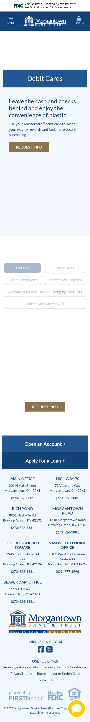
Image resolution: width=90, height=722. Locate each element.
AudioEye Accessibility (21, 667)
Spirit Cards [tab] (64, 276)
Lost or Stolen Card (65, 673)
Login (79, 20)
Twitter (49, 649)
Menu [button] (11, 20)
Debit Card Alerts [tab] (23, 288)
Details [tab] (22, 276)
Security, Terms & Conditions (64, 667)
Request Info (29, 147)
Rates (41, 673)
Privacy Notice (21, 673)
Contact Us (45, 680)
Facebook (41, 649)
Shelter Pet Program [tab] (65, 288)
